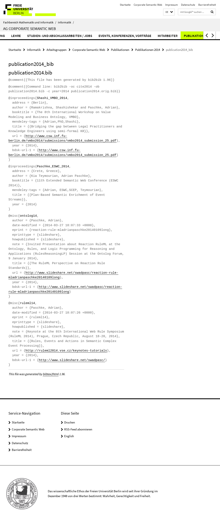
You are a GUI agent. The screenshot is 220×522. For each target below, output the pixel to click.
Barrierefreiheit (207, 5)
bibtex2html (51, 374)
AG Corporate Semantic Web (29, 28)
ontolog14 (28, 216)
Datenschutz (188, 5)
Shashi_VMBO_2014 (52, 98)
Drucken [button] (69, 422)
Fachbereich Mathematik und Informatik (29, 22)
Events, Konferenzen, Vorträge (133, 36)
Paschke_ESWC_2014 (53, 166)
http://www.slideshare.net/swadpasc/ (72, 360)
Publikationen (120, 50)
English (69, 436)
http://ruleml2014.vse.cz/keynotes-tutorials (66, 351)
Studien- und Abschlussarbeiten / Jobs (68, 36)
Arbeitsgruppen (57, 50)
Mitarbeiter (176, 36)
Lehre (24, 36)
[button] (169, 12)
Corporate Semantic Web (148, 5)
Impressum (171, 5)
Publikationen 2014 (147, 50)
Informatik (66, 22)
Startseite (125, 5)
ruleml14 (27, 303)
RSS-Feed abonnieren (78, 429)
